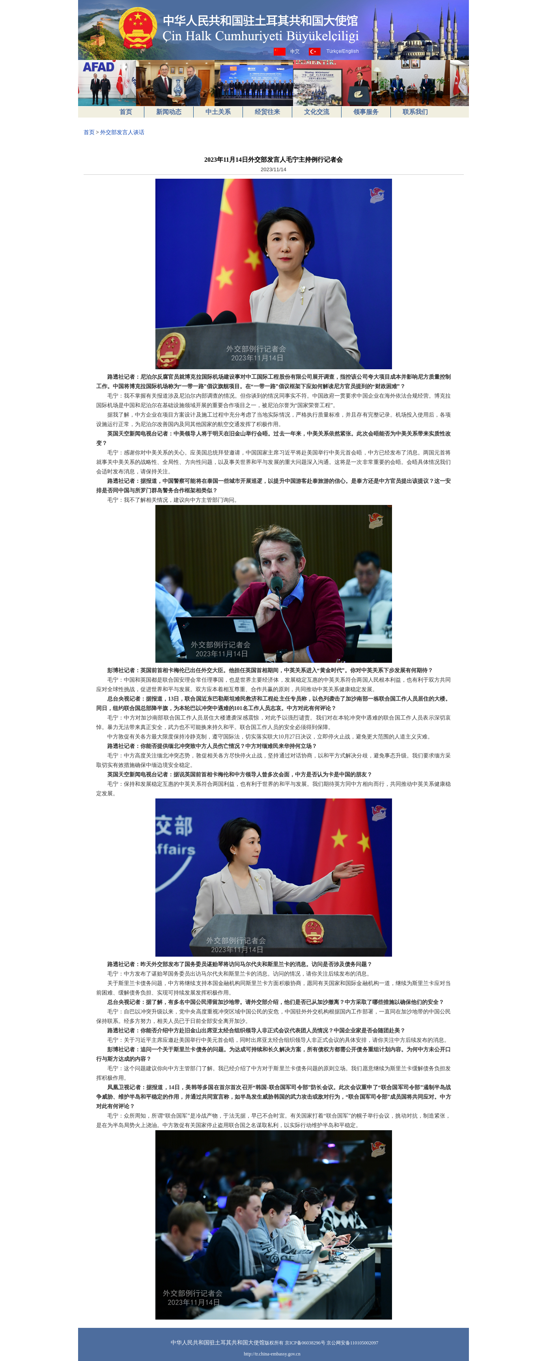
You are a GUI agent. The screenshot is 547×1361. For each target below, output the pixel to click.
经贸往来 (267, 111)
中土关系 (218, 111)
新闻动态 (168, 111)
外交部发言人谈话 (122, 132)
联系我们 (415, 111)
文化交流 (316, 111)
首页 (125, 111)
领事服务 (366, 111)
